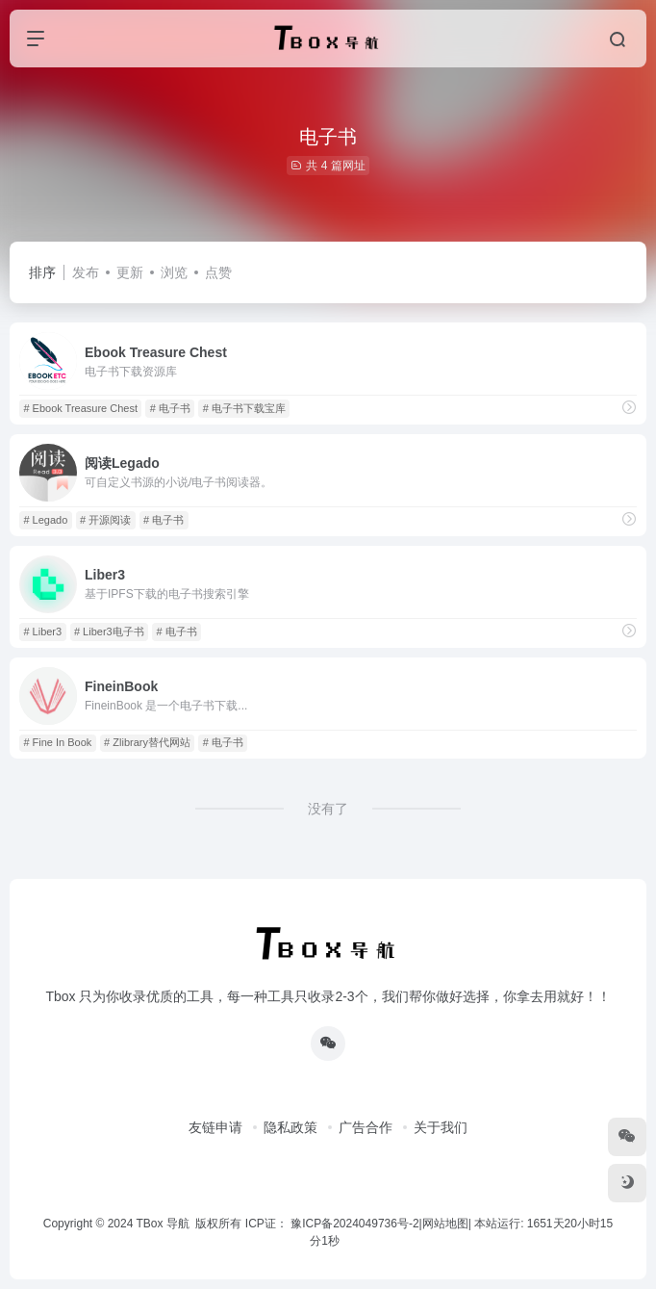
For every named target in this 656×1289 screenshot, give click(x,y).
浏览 (174, 272)
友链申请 (215, 1127)
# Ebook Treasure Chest (80, 408)
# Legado (45, 520)
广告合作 (365, 1127)
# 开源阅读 (105, 520)
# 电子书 (170, 408)
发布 (85, 272)
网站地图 (445, 1223)
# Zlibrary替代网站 (147, 742)
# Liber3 (42, 631)
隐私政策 (290, 1127)
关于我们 (440, 1127)
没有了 (328, 808)
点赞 (218, 272)
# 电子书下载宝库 (244, 408)
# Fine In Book (57, 742)
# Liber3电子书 (109, 631)
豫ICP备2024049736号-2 (354, 1223)
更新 (129, 272)
